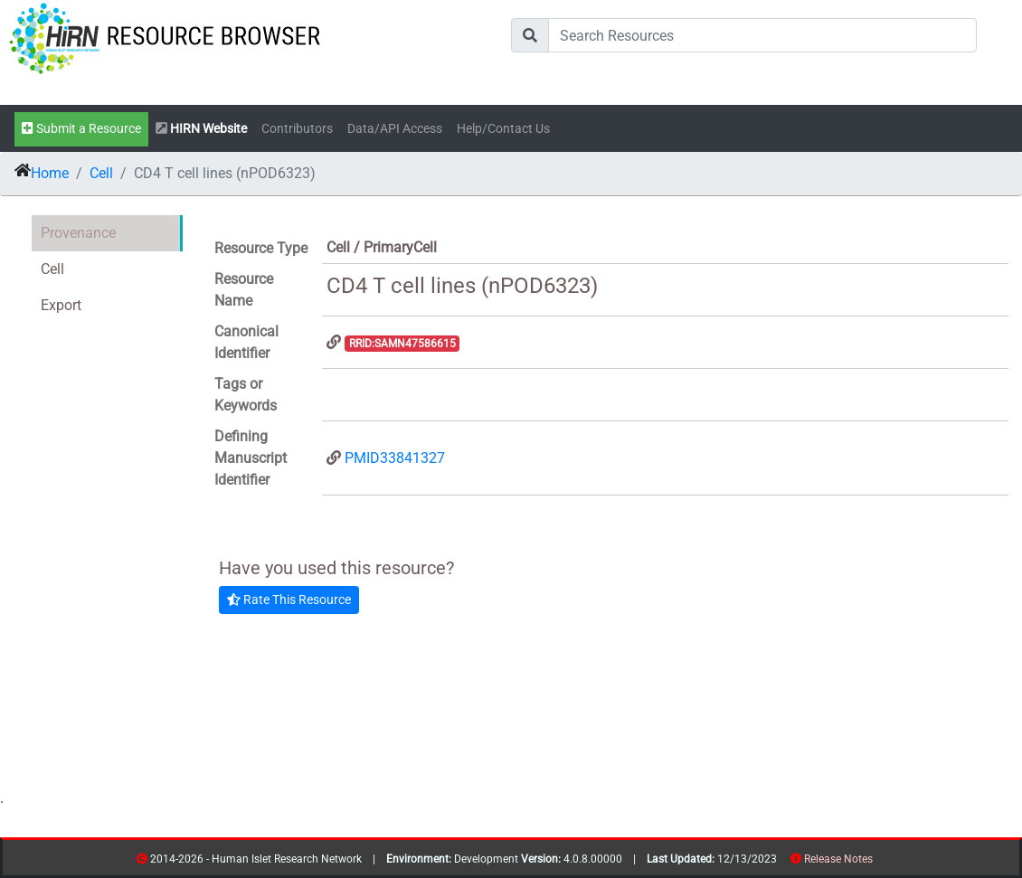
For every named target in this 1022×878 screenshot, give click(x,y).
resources (878, 862)
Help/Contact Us (503, 129)
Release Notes (838, 859)
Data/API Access (394, 129)
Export (61, 305)
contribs (884, 862)
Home (50, 173)
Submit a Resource (81, 129)
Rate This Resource (289, 599)
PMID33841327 (395, 458)
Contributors (297, 129)
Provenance (78, 232)
